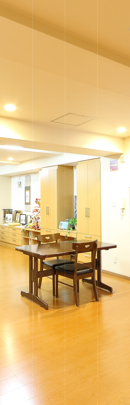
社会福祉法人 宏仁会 (24, 3)
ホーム (59, 3)
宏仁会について (85, 3)
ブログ (102, 3)
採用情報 (75, 3)
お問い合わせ (111, 3)
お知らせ (95, 3)
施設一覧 (67, 3)
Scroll (119, 403)
